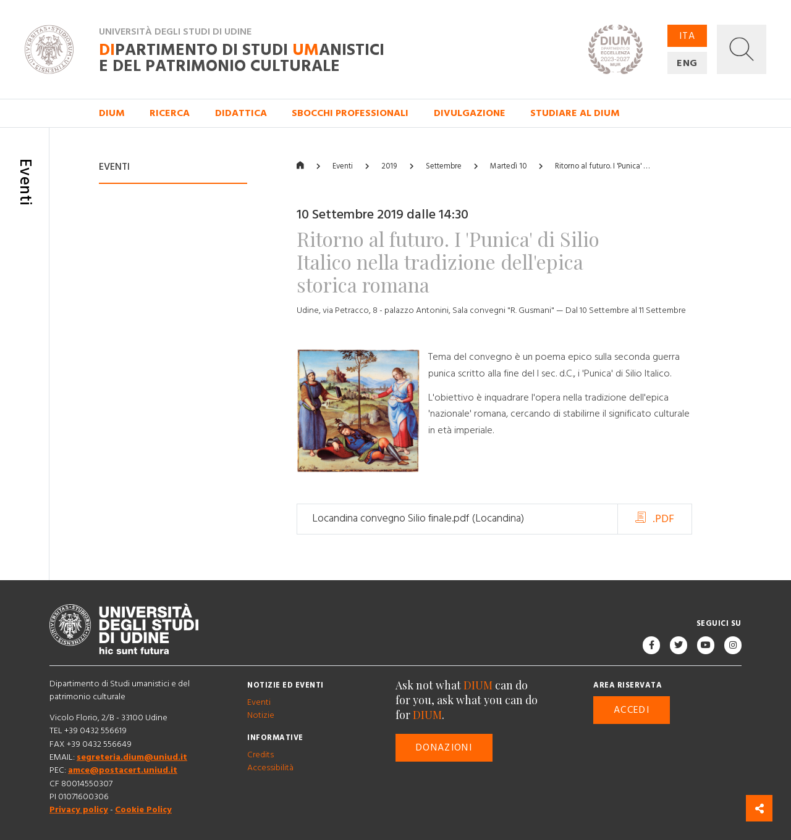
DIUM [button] (112, 113)
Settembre (444, 166)
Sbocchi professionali (350, 113)
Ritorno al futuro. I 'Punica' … (602, 166)
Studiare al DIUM (575, 113)
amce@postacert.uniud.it (122, 771)
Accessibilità (270, 768)
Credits (260, 755)
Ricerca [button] (170, 113)
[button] (741, 49)
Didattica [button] (241, 113)
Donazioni (444, 748)
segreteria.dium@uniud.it (132, 757)
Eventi (342, 166)
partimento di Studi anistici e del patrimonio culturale (241, 58)
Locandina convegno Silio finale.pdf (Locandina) (418, 519)
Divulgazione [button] (469, 113)
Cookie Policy (143, 810)
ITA (687, 36)
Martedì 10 (508, 166)
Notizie (260, 715)
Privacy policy (78, 810)
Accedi (631, 710)
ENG (687, 63)
